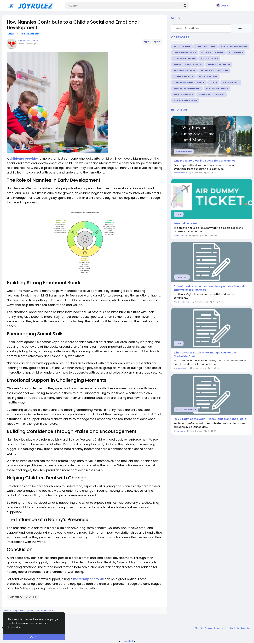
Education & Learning (234, 46)
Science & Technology (214, 70)
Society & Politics (217, 88)
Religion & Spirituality (187, 88)
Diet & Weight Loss (184, 52)
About (199, 628)
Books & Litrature (212, 52)
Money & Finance (183, 76)
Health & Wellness (30, 34)
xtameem (180, 431)
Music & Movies (208, 76)
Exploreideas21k (183, 302)
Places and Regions (185, 100)
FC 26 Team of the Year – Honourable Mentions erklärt (210, 419)
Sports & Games (183, 94)
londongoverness (28, 40)
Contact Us (232, 628)
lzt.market (127, 641)
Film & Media (236, 52)
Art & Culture (181, 46)
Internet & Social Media (187, 64)
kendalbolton (182, 368)
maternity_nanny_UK (23, 597)
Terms (208, 628)
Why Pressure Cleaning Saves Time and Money (205, 160)
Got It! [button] (33, 637)
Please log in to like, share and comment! (29, 610)
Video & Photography (211, 94)
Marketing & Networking (188, 82)
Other (213, 82)
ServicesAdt (181, 235)
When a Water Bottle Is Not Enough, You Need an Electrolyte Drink (205, 354)
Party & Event (230, 82)
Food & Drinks (209, 58)
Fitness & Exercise (184, 58)
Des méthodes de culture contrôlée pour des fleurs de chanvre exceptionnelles (209, 288)
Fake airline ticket (185, 223)
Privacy (218, 628)
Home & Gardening (219, 64)
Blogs (11, 34)
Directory (246, 628)
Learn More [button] (15, 627)
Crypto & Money (205, 46)
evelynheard (181, 172)
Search (241, 28)
